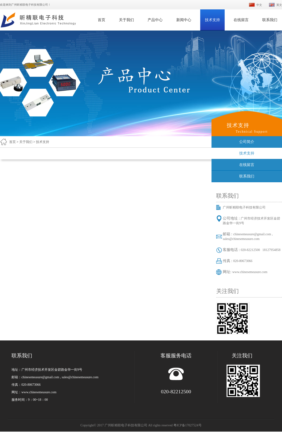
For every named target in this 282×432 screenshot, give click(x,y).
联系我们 (269, 20)
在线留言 (241, 20)
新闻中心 (183, 20)
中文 (259, 5)
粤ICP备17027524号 (187, 425)
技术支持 (212, 20)
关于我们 (126, 20)
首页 (101, 20)
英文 (279, 5)
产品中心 (155, 20)
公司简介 (246, 142)
